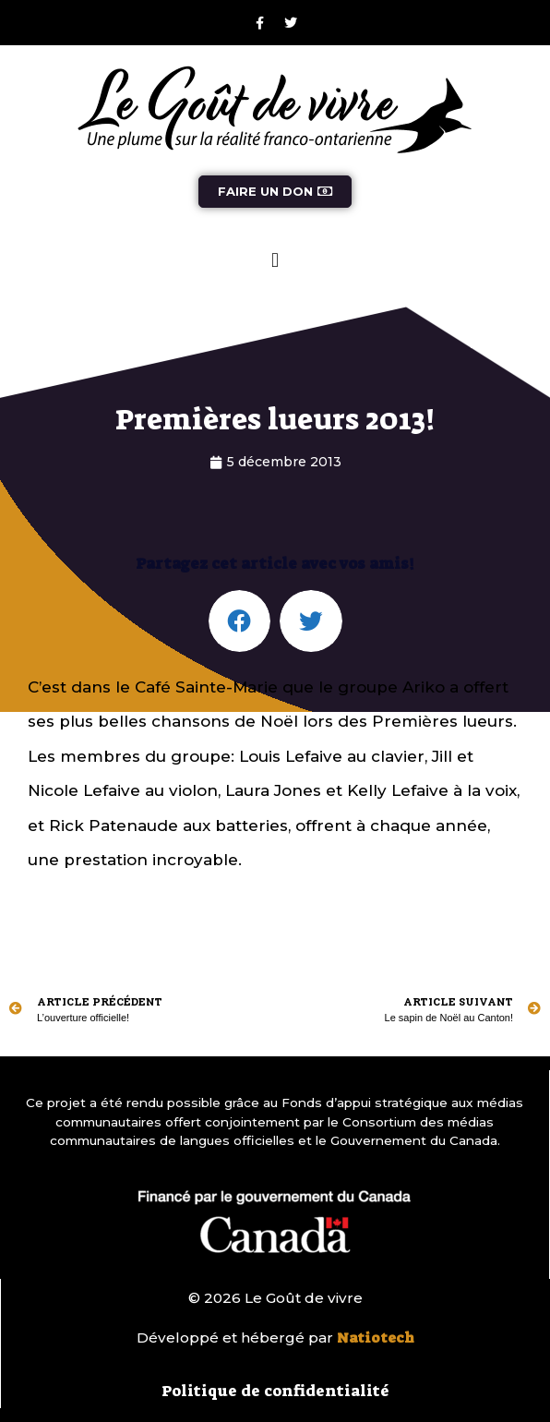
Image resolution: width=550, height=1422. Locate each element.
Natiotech (375, 1338)
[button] (274, 260)
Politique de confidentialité (275, 1390)
